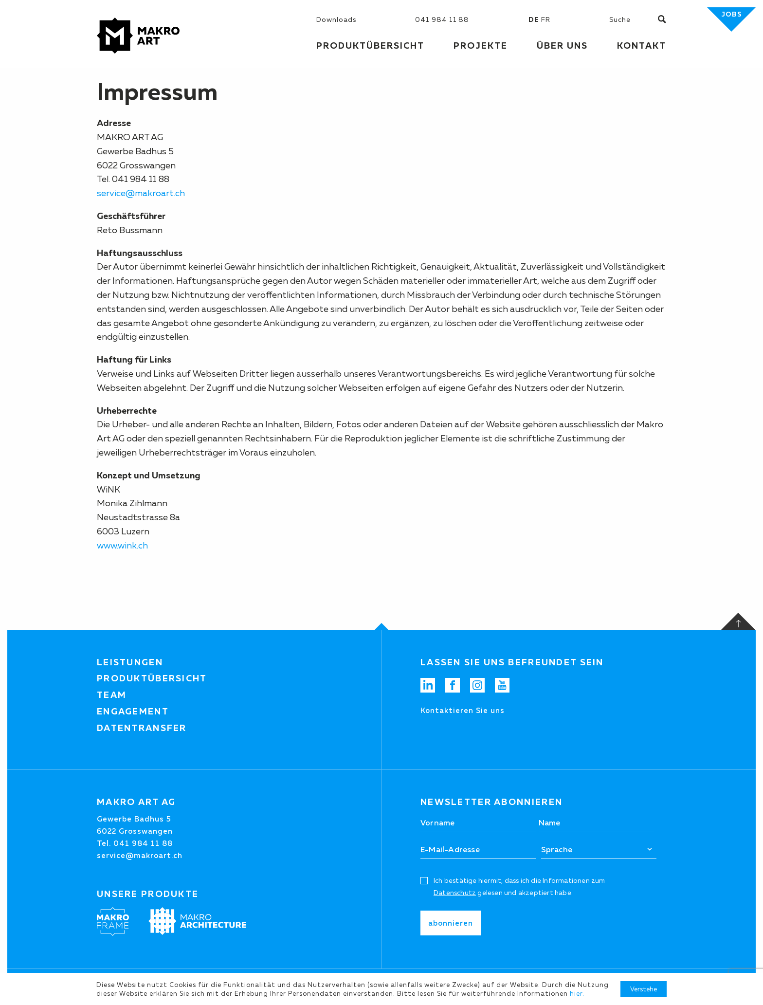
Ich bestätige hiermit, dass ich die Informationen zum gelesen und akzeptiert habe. (519, 886)
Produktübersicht (152, 678)
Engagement (133, 711)
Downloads (336, 19)
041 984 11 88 (442, 19)
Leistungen (130, 662)
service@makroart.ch (141, 193)
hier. (577, 993)
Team (112, 695)
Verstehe (643, 989)
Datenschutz (455, 892)
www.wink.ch (122, 545)
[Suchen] (633, 19)
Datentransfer (142, 728)
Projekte (481, 45)
